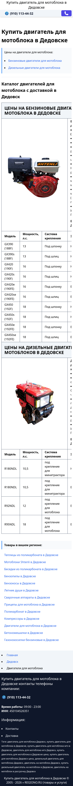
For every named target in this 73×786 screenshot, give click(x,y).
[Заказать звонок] (66, 13)
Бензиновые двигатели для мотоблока (35, 61)
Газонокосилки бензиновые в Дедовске (31, 640)
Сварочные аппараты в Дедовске (27, 597)
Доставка (12, 736)
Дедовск (12, 662)
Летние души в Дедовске (21, 590)
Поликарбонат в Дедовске (22, 612)
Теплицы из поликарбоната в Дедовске (31, 555)
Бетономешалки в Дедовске (23, 633)
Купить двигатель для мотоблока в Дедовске (36, 5)
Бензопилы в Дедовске (20, 576)
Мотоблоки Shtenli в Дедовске (25, 562)
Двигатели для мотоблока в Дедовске (30, 626)
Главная (12, 655)
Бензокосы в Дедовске (19, 583)
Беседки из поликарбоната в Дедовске (30, 569)
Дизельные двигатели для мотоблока (34, 68)
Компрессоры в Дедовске (21, 619)
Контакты (12, 729)
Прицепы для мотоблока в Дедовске (29, 604)
